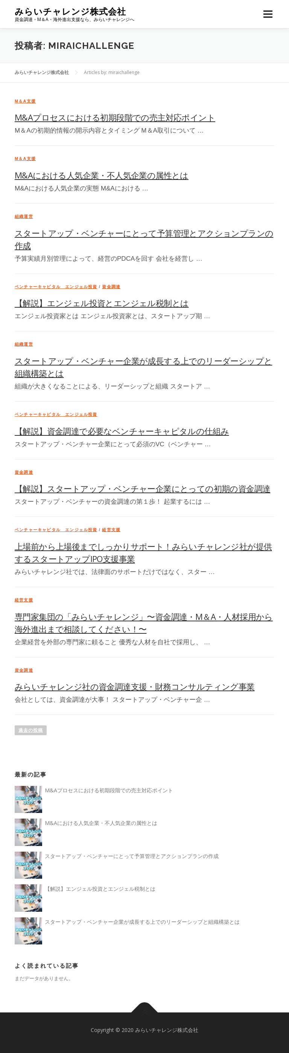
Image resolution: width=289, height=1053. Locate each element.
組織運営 (24, 216)
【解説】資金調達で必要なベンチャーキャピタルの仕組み (122, 431)
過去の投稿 (30, 730)
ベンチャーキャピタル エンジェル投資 (56, 286)
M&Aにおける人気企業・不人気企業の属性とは (102, 175)
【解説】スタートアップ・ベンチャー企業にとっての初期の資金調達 (142, 488)
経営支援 (111, 529)
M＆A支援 (25, 101)
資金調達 (111, 286)
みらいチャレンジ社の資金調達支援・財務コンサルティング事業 (135, 686)
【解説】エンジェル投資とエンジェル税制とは (102, 302)
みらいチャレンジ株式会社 (70, 11)
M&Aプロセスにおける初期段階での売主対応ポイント (115, 117)
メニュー (267, 14)
